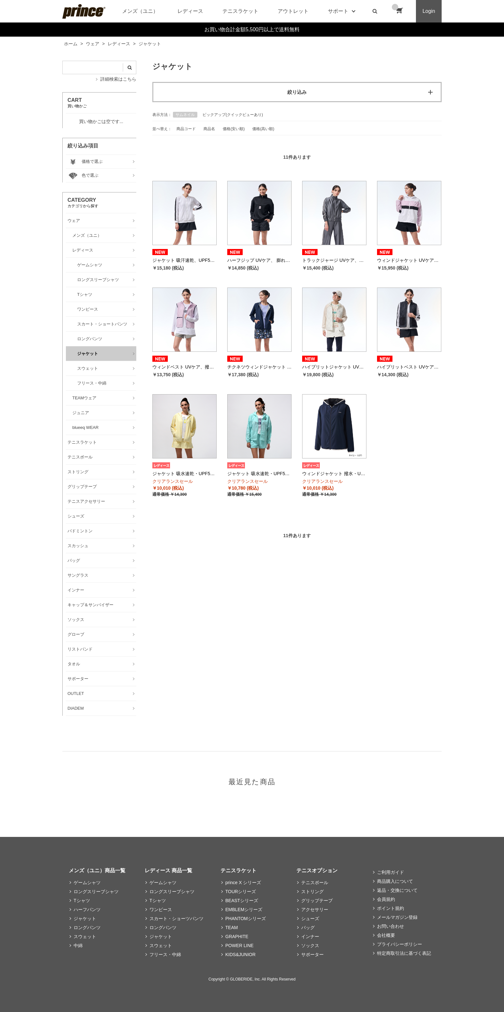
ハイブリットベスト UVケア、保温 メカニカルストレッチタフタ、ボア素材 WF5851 (409, 366)
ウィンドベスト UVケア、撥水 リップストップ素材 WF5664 (184, 366)
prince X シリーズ (243, 882)
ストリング (312, 891)
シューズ (310, 918)
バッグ (308, 927)
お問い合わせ (390, 926)
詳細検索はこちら (118, 79)
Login (428, 11)
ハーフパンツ (87, 909)
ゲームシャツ (87, 882)
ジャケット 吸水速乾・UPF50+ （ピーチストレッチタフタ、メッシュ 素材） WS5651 (259, 473)
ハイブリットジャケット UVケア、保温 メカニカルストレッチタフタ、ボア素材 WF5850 (334, 366)
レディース (190, 11)
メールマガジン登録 (397, 917)
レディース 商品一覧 (168, 870)
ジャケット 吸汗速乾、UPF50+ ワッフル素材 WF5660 (184, 260)
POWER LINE (239, 945)
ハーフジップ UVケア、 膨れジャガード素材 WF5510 (259, 260)
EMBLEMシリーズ (243, 909)
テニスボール (314, 882)
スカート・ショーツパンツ (176, 918)
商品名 (209, 129)
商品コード (186, 129)
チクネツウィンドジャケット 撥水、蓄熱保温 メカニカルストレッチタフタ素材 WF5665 (259, 366)
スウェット (85, 936)
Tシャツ (82, 900)
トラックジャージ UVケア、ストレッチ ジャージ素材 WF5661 (334, 260)
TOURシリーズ (240, 891)
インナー (310, 936)
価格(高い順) (263, 129)
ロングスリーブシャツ (96, 891)
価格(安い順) (234, 129)
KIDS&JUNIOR (240, 954)
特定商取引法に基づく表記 (404, 953)
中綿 (78, 945)
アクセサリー (314, 909)
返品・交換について (397, 890)
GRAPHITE (236, 936)
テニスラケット (240, 11)
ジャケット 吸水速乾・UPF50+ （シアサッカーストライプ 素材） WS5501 (184, 473)
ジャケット (85, 918)
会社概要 (386, 935)
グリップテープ (317, 900)
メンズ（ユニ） (140, 11)
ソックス (310, 945)
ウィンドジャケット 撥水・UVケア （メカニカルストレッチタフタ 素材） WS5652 (334, 473)
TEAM (231, 927)
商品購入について (395, 881)
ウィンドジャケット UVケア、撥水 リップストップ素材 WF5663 (409, 260)
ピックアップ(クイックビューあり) (233, 114)
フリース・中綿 (165, 954)
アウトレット (293, 11)
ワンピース (160, 909)
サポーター (312, 954)
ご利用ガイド (390, 872)
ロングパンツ (87, 927)
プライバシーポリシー (399, 944)
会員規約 (386, 899)
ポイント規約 (390, 908)
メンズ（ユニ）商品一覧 (97, 870)
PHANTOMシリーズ (245, 918)
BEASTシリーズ (241, 900)
